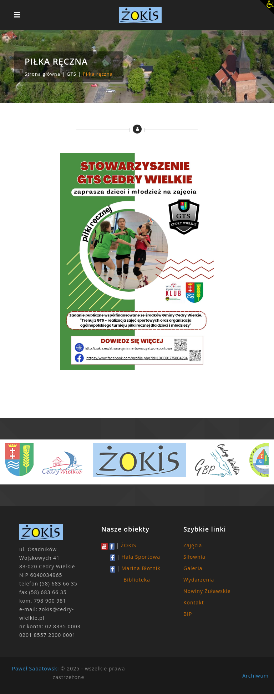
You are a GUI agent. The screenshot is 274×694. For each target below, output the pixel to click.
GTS (71, 74)
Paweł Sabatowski (35, 668)
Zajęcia (192, 545)
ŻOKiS (129, 545)
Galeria (192, 568)
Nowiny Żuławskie (207, 591)
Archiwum (255, 675)
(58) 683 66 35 (58, 583)
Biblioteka (136, 579)
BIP (187, 613)
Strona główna (42, 74)
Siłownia (194, 556)
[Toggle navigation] (17, 15)
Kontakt (193, 602)
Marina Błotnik (141, 568)
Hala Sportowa (141, 556)
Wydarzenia (198, 579)
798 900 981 (50, 600)
